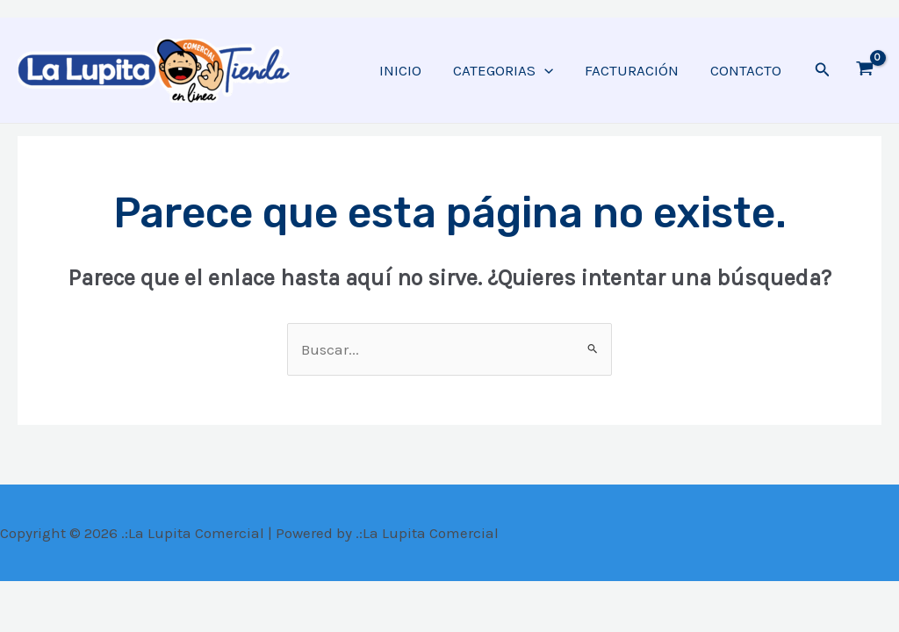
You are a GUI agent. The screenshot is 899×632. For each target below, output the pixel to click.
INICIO (406, 70)
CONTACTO (746, 70)
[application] (548, 70)
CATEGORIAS (507, 70)
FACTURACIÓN (634, 70)
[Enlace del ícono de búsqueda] (823, 70)
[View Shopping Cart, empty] (864, 70)
